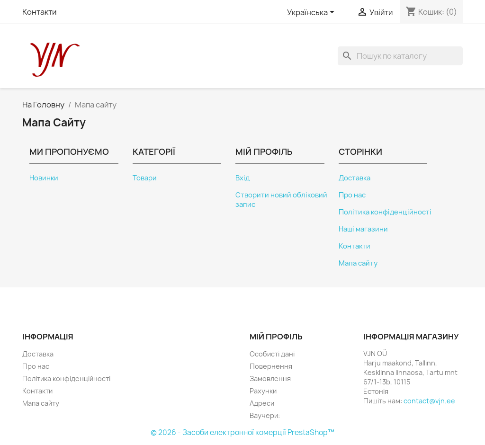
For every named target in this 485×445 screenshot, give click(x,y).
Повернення (271, 366)
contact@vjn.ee (429, 400)
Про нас (352, 195)
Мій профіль (276, 336)
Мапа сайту (358, 263)
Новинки (43, 178)
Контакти (39, 12)
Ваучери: (265, 415)
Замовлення (270, 378)
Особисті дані (272, 353)
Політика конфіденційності (385, 212)
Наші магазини (363, 229)
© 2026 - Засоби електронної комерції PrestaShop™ (242, 432)
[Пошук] (400, 55)
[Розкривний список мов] (312, 12)
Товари (145, 178)
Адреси (262, 403)
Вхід (242, 178)
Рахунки (263, 390)
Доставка (354, 178)
